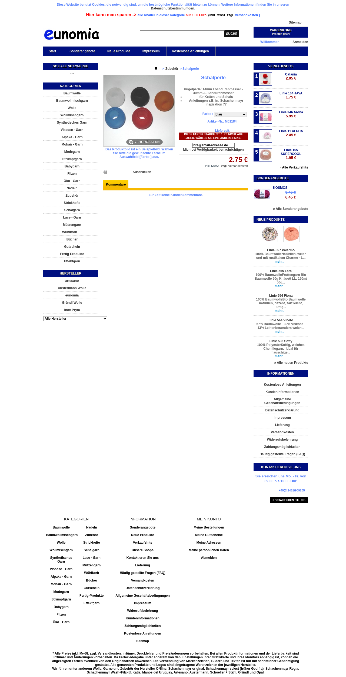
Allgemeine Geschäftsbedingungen (282, 401)
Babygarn (72, 166)
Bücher (72, 239)
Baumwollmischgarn (72, 101)
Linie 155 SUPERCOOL (291, 154)
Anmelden (300, 42)
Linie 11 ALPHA (291, 133)
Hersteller (70, 273)
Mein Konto (209, 519)
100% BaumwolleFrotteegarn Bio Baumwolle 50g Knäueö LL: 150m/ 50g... (281, 278)
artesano (72, 281)
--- (72, 73)
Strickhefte (72, 203)
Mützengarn (72, 225)
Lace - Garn (72, 217)
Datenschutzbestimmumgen (172, 8)
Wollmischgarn (72, 115)
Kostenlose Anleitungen (190, 51)
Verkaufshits (280, 66)
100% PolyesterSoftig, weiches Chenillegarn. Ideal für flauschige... (280, 348)
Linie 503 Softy (281, 341)
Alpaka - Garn (71, 137)
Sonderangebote (82, 51)
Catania (291, 76)
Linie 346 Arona (291, 114)
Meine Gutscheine (209, 535)
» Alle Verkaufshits (294, 167)
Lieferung (282, 425)
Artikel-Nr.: (215, 121)
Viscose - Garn (72, 130)
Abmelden (209, 558)
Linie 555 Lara (281, 271)
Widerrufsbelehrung (282, 439)
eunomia (72, 295)
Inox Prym (72, 310)
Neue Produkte (118, 51)
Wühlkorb (69, 232)
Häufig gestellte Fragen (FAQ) (282, 454)
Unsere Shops (143, 550)
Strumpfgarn (72, 159)
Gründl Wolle (72, 303)
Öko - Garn (72, 181)
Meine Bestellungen (209, 527)
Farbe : (208, 114)
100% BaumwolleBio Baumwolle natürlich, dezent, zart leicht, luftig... (280, 303)
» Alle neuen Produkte (291, 363)
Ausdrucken (141, 172)
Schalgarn (72, 210)
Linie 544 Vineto (280, 320)
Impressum (151, 51)
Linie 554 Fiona (281, 296)
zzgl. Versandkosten (234, 165)
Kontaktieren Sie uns (288, 500)
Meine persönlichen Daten (209, 550)
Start (52, 52)
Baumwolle (72, 93)
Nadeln (71, 188)
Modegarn (72, 152)
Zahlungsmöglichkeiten (282, 447)
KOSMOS (280, 188)
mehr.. (279, 261)
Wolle (72, 108)
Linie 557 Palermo (281, 250)
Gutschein (72, 247)
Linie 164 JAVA (291, 95)
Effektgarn (72, 261)
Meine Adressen (209, 542)
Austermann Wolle (72, 288)
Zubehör (72, 195)
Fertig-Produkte (72, 254)
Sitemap (295, 22)
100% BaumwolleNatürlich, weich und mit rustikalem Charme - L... (280, 256)
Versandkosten (282, 432)
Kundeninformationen (282, 392)
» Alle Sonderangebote (290, 209)
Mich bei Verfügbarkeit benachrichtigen (213, 149)
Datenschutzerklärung (282, 410)
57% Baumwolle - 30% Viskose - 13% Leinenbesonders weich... (280, 326)
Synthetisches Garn (72, 122)
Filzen (71, 174)
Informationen (280, 373)
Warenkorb (281, 30)
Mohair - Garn (71, 144)
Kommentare (116, 184)
